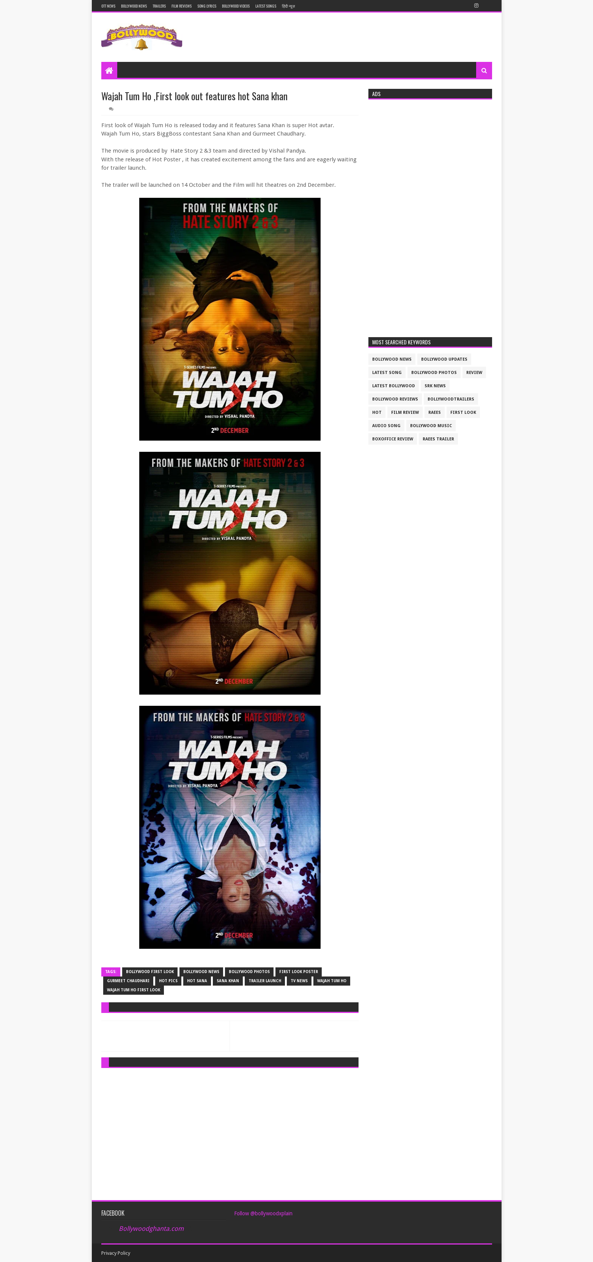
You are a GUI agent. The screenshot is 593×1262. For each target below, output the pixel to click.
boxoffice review (392, 439)
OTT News (108, 6)
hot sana (197, 981)
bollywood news (201, 972)
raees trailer (438, 439)
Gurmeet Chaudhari (128, 981)
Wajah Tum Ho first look (133, 990)
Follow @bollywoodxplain (263, 1213)
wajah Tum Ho (331, 981)
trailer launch (265, 981)
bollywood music (431, 425)
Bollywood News (134, 6)
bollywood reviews (395, 399)
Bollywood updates (444, 359)
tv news (299, 981)
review (474, 372)
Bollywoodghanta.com (151, 1228)
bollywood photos (249, 972)
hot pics (168, 981)
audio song (386, 425)
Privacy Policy (115, 1253)
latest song (387, 372)
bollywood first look (150, 972)
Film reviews (181, 6)
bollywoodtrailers (451, 399)
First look (463, 412)
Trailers (159, 6)
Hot (377, 412)
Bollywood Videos (236, 6)
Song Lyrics (206, 6)
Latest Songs (265, 6)
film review (405, 412)
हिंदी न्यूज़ (288, 6)
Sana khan (228, 981)
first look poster (298, 972)
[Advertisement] (230, 1127)
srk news (435, 385)
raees (434, 412)
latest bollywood (393, 385)
